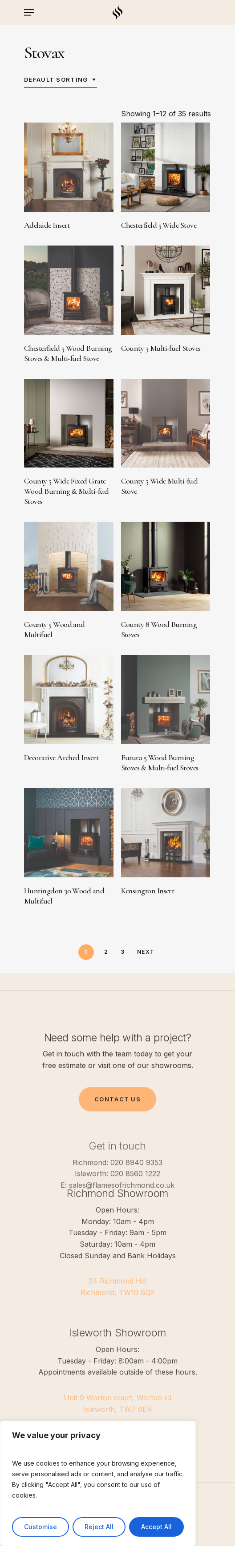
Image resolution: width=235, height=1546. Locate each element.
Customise (40, 1526)
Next (145, 951)
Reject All (99, 1526)
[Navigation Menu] (29, 12)
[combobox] (60, 79)
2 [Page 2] (106, 951)
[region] (98, 1483)
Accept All (156, 1526)
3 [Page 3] (123, 951)
